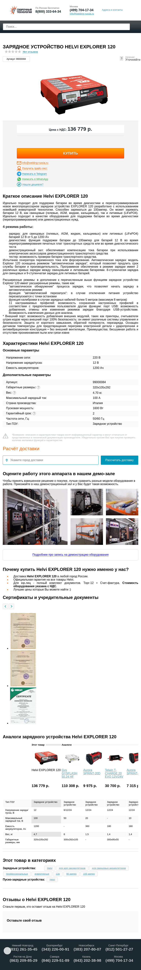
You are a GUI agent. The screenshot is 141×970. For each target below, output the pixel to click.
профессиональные (17, 873)
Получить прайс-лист (34, 168)
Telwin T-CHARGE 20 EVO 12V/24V (114, 773)
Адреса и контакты (112, 9)
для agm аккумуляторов (72, 868)
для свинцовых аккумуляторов (109, 868)
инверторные (42, 873)
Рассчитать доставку (119, 460)
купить (70, 153)
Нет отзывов (30, 51)
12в (58, 873)
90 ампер (71, 873)
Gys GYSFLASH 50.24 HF (69, 773)
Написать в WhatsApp (35, 179)
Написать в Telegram (34, 173)
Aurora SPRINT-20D (91, 772)
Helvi (49, 868)
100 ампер (89, 873)
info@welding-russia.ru (35, 162)
